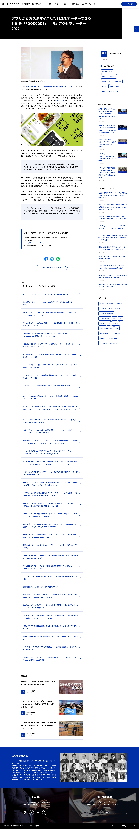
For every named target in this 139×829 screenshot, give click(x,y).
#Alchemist (115, 323)
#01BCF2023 (110, 304)
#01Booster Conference (106, 313)
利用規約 (16, 826)
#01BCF (102, 304)
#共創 (111, 86)
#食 (118, 91)
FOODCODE (60, 100)
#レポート (105, 86)
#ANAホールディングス (106, 333)
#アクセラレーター (107, 71)
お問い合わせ (8, 826)
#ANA (116, 328)
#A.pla (120, 318)
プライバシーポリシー (27, 826)
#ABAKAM (102, 323)
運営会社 (37, 826)
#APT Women (103, 343)
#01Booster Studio (105, 318)
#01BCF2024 (119, 304)
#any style (117, 333)
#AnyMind (102, 338)
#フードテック (118, 81)
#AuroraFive (113, 343)
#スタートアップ (106, 81)
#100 (114, 318)
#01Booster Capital (114, 308)
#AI (109, 323)
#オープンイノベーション (109, 76)
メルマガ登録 (129, 4)
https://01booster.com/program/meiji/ (37, 243)
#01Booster (103, 308)
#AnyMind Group (112, 338)
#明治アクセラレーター (108, 91)
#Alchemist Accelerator (106, 328)
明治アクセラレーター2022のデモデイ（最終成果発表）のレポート (49, 86)
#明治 (117, 86)
